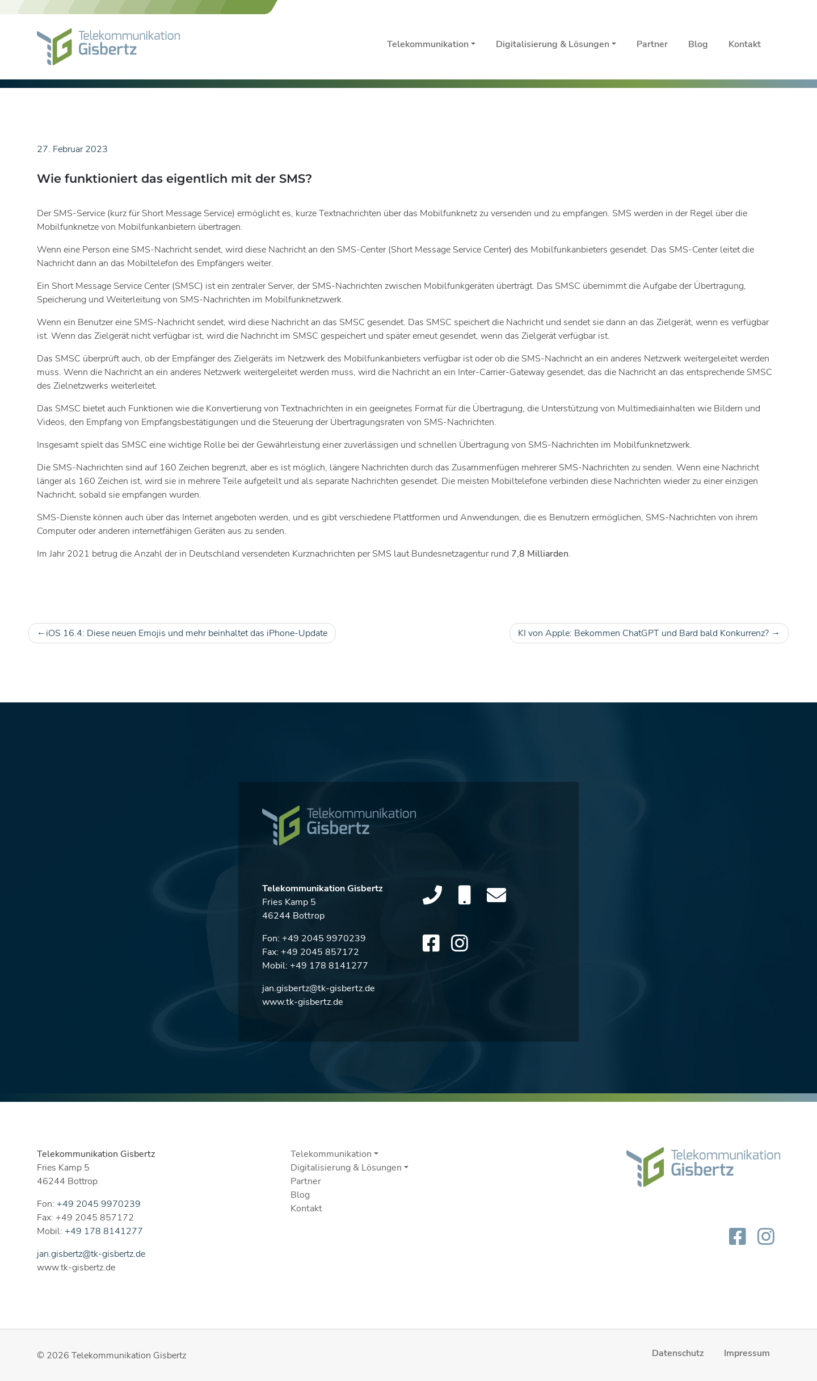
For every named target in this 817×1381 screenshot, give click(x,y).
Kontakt (744, 44)
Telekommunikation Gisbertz (128, 1355)
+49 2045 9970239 (324, 944)
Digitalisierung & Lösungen (552, 44)
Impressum (747, 1353)
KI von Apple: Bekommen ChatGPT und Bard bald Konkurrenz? (643, 633)
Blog (698, 44)
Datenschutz (678, 1353)
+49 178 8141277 (329, 971)
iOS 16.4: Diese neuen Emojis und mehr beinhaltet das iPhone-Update (186, 633)
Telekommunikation (428, 44)
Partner (652, 44)
